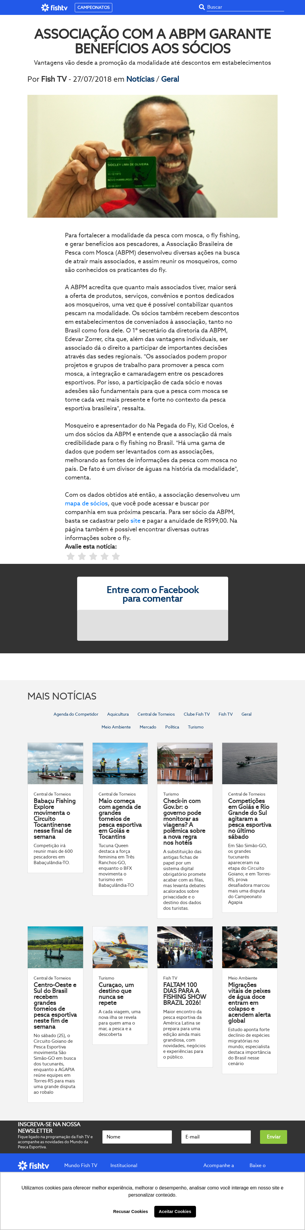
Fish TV (226, 714)
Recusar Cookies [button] (130, 1211)
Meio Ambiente (116, 727)
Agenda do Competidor (76, 714)
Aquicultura (118, 714)
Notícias (141, 79)
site (135, 521)
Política (172, 727)
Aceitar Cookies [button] (175, 1211)
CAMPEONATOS (93, 7)
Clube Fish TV (197, 714)
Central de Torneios (156, 714)
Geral (170, 79)
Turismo (196, 727)
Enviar (274, 1137)
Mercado (148, 727)
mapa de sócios (86, 503)
